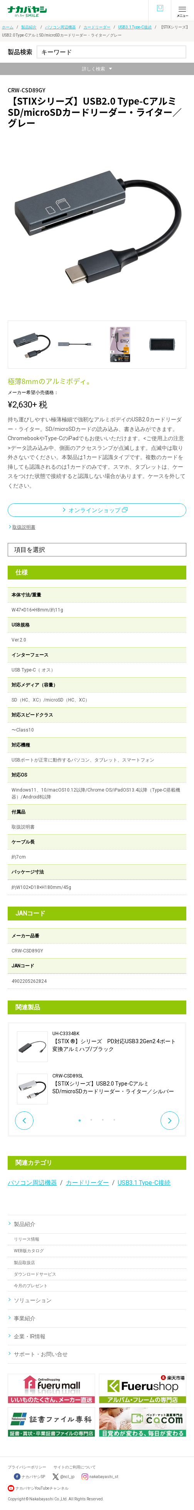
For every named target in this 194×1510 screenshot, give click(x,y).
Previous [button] (24, 1120)
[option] (97, 1067)
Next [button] (170, 1120)
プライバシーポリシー (27, 1467)
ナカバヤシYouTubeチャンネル (42, 1488)
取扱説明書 (23, 527)
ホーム (7, 27)
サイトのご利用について (75, 1467)
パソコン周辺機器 (60, 27)
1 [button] (80, 1118)
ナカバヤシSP (29, 1477)
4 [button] (114, 1118)
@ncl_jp (67, 1477)
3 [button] (103, 1118)
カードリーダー (97, 27)
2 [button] (91, 1118)
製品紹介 (29, 27)
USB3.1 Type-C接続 (135, 27)
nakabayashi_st (103, 1477)
